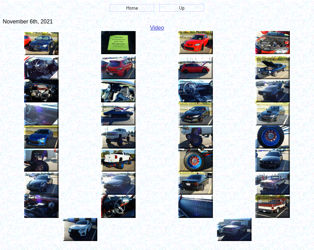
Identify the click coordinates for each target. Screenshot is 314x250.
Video (157, 28)
